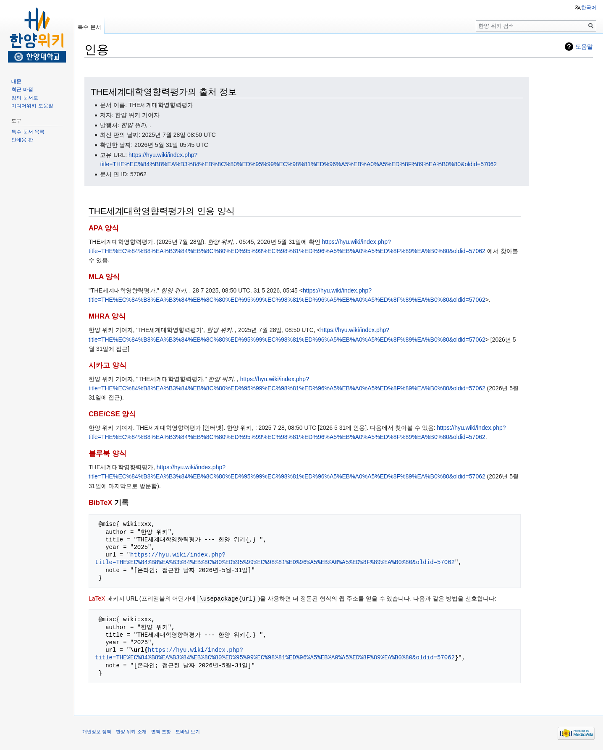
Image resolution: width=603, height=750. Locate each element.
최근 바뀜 (22, 89)
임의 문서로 (24, 98)
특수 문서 (89, 27)
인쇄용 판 (22, 140)
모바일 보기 (188, 731)
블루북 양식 (107, 453)
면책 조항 (161, 731)
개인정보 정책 (96, 731)
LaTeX (97, 598)
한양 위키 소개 (131, 731)
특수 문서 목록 (28, 132)
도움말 (584, 46)
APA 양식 (104, 228)
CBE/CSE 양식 (112, 414)
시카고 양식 (107, 365)
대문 (16, 81)
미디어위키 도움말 (32, 106)
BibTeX (101, 503)
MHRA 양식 (107, 316)
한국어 (588, 7)
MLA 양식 (104, 277)
